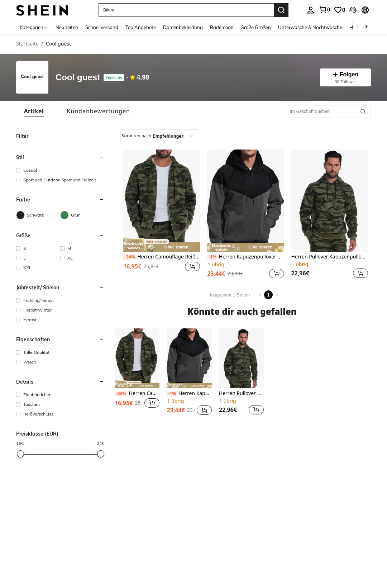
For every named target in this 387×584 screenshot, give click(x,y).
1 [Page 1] (268, 295)
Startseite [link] (27, 44)
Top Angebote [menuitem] (140, 27)
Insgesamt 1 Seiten (230, 295)
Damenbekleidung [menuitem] (183, 27)
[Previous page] (259, 294)
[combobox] (159, 135)
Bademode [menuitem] (221, 27)
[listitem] (161, 215)
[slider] (20, 453)
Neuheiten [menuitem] (67, 27)
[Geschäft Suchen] (363, 111)
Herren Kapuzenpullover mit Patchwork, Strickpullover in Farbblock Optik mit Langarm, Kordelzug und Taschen (245, 257)
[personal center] (310, 10)
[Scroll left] (357, 27)
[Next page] (277, 294)
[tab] (34, 111)
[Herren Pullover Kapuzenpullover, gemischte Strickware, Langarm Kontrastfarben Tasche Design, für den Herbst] (329, 200)
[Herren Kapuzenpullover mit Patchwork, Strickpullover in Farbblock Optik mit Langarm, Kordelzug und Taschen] (245, 200)
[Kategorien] (34, 27)
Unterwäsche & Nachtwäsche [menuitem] (310, 27)
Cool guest (78, 77)
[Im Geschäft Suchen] (328, 111)
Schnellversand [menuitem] (101, 27)
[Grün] (82, 215)
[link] (324, 9)
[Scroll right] (366, 27)
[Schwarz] (38, 215)
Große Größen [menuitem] (255, 27)
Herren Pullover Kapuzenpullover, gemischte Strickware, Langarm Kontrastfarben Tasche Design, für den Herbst (329, 257)
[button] (186, 10)
